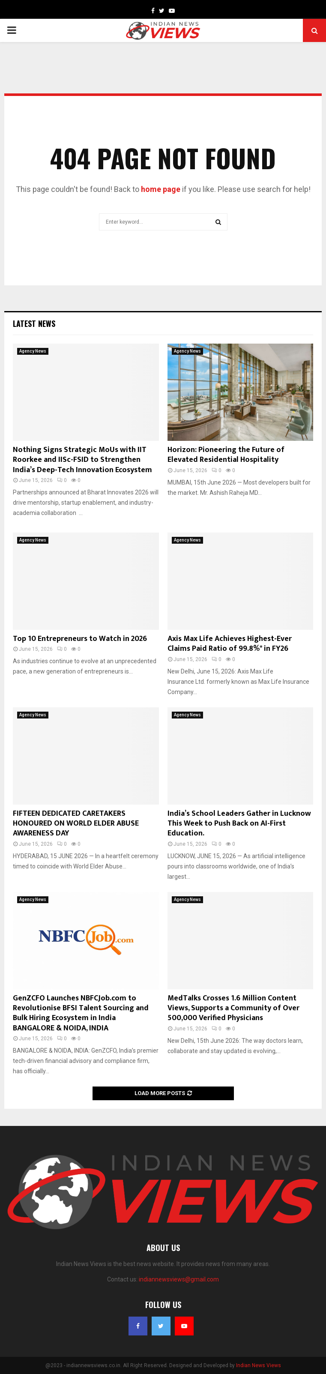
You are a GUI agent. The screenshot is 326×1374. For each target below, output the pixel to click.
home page (160, 189)
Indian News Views (258, 1365)
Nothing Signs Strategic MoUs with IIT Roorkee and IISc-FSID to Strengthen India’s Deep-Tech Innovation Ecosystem (82, 459)
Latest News (34, 323)
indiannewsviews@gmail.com (179, 1279)
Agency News (32, 351)
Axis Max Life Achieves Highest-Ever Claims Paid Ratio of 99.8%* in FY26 (229, 643)
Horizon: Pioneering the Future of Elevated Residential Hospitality (225, 454)
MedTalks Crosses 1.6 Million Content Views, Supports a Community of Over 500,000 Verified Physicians (233, 1008)
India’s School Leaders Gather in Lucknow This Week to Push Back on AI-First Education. (239, 823)
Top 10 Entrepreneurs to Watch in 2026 (80, 638)
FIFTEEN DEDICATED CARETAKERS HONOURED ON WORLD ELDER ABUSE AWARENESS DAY (76, 823)
